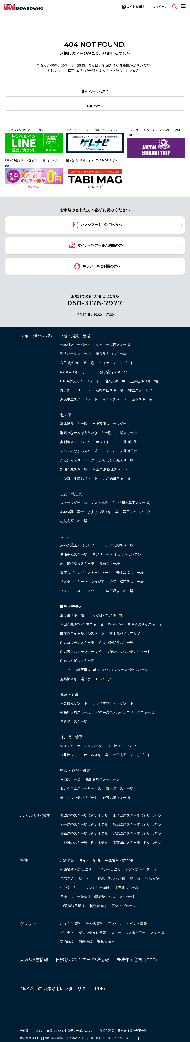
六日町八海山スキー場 (77, 363)
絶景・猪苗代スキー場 (126, 582)
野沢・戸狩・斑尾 (75, 770)
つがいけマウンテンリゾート (128, 651)
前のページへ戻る (95, 92)
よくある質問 (135, 6)
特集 (24, 860)
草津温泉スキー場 (73, 424)
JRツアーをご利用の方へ (101, 266)
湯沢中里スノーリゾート (79, 399)
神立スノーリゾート (143, 390)
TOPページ (94, 106)
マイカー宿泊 (89, 860)
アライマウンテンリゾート (112, 703)
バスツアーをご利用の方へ (101, 224)
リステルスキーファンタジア (82, 582)
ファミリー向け (97, 888)
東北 (64, 536)
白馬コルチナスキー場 (77, 642)
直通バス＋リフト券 (141, 869)
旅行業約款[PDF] (31, 1038)
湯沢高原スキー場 (114, 372)
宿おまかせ (153, 878)
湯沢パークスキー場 (75, 354)
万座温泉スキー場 (116, 478)
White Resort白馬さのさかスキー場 (135, 624)
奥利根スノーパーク (75, 442)
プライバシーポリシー (122, 1038)
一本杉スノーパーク (75, 345)
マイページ (160, 6)
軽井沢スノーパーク (122, 746)
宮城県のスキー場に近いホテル (84, 815)
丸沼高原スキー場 (73, 469)
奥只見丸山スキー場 (111, 354)
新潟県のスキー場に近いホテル (137, 824)
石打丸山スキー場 (109, 390)
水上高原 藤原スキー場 (110, 469)
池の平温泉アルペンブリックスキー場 (125, 712)
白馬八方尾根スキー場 (77, 661)
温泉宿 (135, 878)
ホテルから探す (35, 815)
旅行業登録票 (54, 1038)
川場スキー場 (126, 433)
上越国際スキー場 (144, 381)
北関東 (65, 415)
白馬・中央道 (71, 606)
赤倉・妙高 (69, 694)
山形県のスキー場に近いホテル (137, 815)
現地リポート (107, 942)
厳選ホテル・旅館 (111, 878)
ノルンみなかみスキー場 (79, 451)
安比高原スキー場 (130, 572)
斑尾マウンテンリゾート (79, 797)
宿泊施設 (67, 942)
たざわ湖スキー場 (119, 545)
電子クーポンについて (81, 1030)
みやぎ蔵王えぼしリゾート (80, 545)
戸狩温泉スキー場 (116, 797)
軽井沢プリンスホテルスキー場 (84, 755)
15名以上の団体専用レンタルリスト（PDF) (63, 988)
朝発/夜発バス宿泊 (119, 860)
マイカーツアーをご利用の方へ (101, 245)
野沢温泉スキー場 (119, 788)
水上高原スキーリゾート (111, 424)
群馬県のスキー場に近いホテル (137, 833)
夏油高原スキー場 (73, 554)
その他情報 (94, 923)
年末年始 (67, 878)
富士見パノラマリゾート (128, 633)
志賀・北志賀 (71, 494)
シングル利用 (70, 888)
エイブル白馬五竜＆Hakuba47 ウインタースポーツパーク (104, 670)
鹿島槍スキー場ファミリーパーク (85, 679)
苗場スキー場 (142, 399)
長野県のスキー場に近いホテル (84, 842)
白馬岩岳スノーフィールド (80, 651)
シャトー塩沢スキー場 (113, 345)
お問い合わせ (95, 1038)
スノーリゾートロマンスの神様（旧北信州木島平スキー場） (106, 503)
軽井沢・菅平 (71, 737)
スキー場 (157, 933)
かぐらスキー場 (115, 399)
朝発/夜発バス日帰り (76, 869)
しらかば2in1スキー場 (106, 615)
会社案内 (25, 1030)
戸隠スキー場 (70, 779)
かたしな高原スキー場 (116, 460)
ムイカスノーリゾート (116, 363)
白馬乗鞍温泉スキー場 (116, 642)
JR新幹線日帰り (72, 906)
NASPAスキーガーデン (77, 372)
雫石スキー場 (109, 563)
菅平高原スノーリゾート (131, 755)
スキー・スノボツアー (128, 933)
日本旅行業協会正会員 (132, 1030)
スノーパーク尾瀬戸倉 (120, 451)
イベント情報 (136, 923)
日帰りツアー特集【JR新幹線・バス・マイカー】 (98, 897)
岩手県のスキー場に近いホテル (84, 824)
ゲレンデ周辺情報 (92, 933)
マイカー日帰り (109, 869)
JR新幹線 (67, 860)
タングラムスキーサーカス (80, 788)
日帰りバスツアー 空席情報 (82, 959)
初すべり (85, 878)
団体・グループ (124, 906)
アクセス (114, 923)
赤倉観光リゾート (73, 703)
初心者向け (98, 906)
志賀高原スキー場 (73, 521)
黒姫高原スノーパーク (103, 779)
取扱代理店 (107, 1030)
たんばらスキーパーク (77, 460)
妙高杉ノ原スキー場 (75, 712)
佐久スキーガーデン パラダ (81, 746)
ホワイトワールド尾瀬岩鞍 (116, 442)
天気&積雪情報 (34, 959)
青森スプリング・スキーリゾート (85, 572)
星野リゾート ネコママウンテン (116, 554)
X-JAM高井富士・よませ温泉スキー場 (89, 512)
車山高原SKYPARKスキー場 (81, 624)
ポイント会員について (49, 1030)
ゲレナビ (29, 923)
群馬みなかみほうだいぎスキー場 (85, 433)
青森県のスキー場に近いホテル (137, 842)
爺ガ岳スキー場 (72, 615)
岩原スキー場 (115, 381)
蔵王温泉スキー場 (119, 591)
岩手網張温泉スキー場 (77, 563)
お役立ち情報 (70, 923)
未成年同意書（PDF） (138, 959)
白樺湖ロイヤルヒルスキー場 (82, 633)
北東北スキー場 (127, 888)
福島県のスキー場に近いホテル (84, 833)
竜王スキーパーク (136, 512)
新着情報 (85, 942)
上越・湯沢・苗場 (75, 336)
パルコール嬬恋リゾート (79, 478)
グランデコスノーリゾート (80, 591)
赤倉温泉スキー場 (73, 721)
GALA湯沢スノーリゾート (80, 381)
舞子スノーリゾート (75, 390)
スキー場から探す (37, 336)
